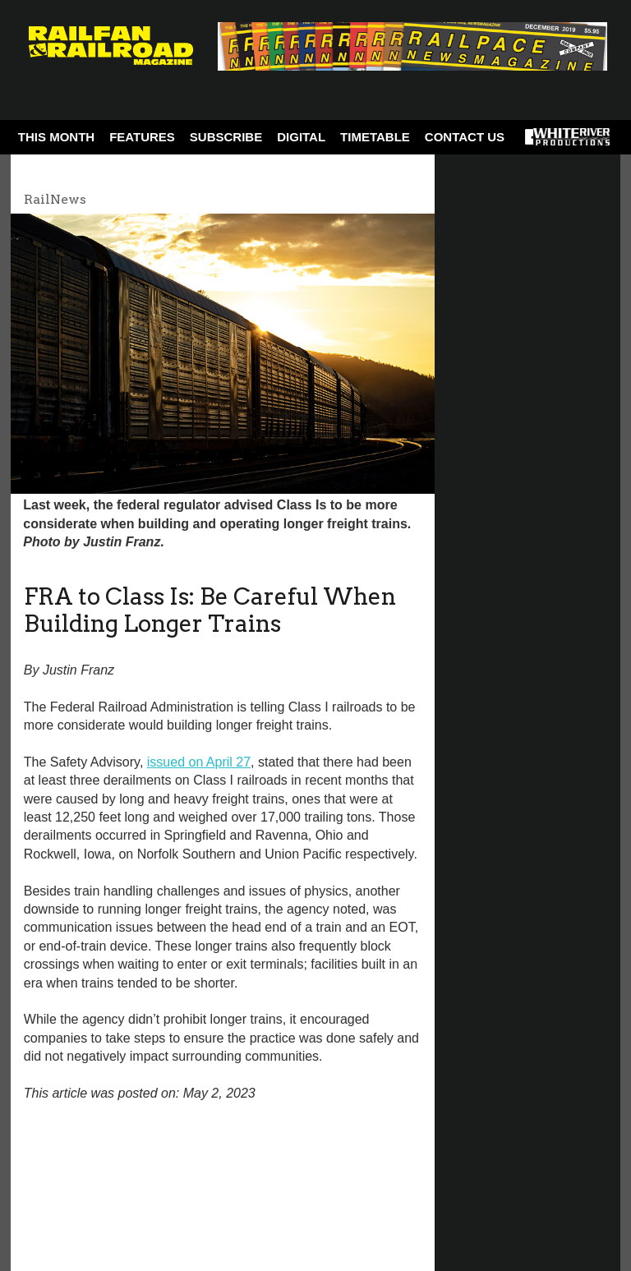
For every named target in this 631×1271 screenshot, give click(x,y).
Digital (301, 137)
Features (142, 137)
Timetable (375, 137)
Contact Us (464, 137)
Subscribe (226, 137)
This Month (56, 137)
